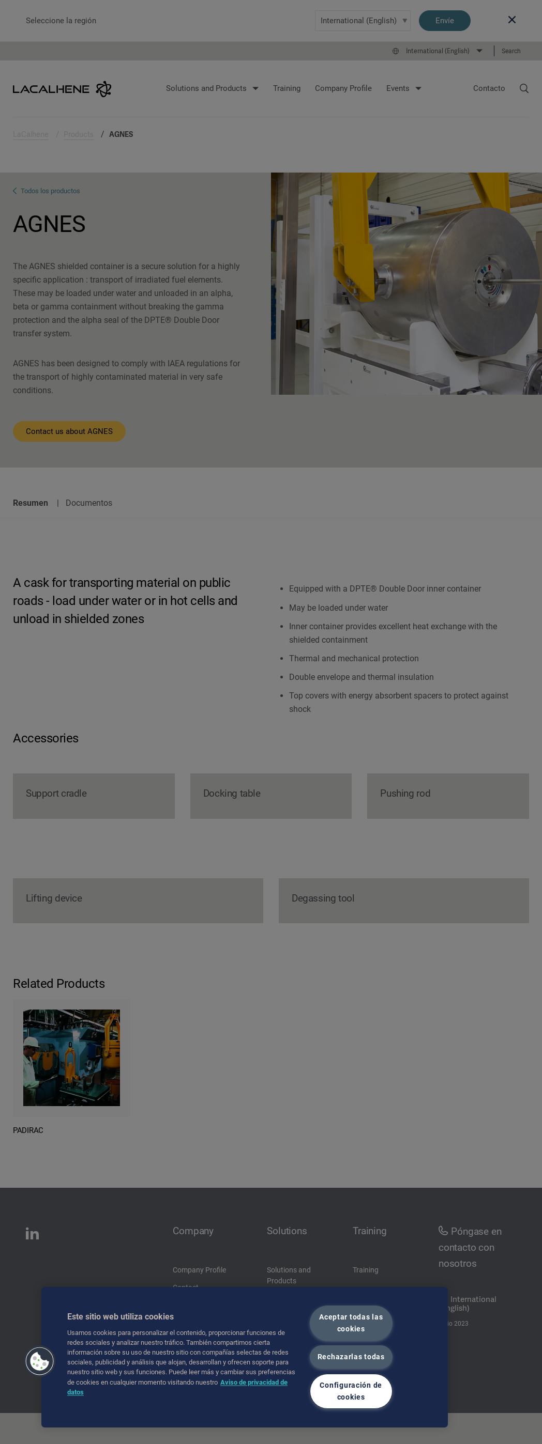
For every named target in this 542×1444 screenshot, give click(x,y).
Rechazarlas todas (351, 1357)
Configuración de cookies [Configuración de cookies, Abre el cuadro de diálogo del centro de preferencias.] (351, 1391)
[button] (39, 1361)
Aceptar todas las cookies (351, 1323)
